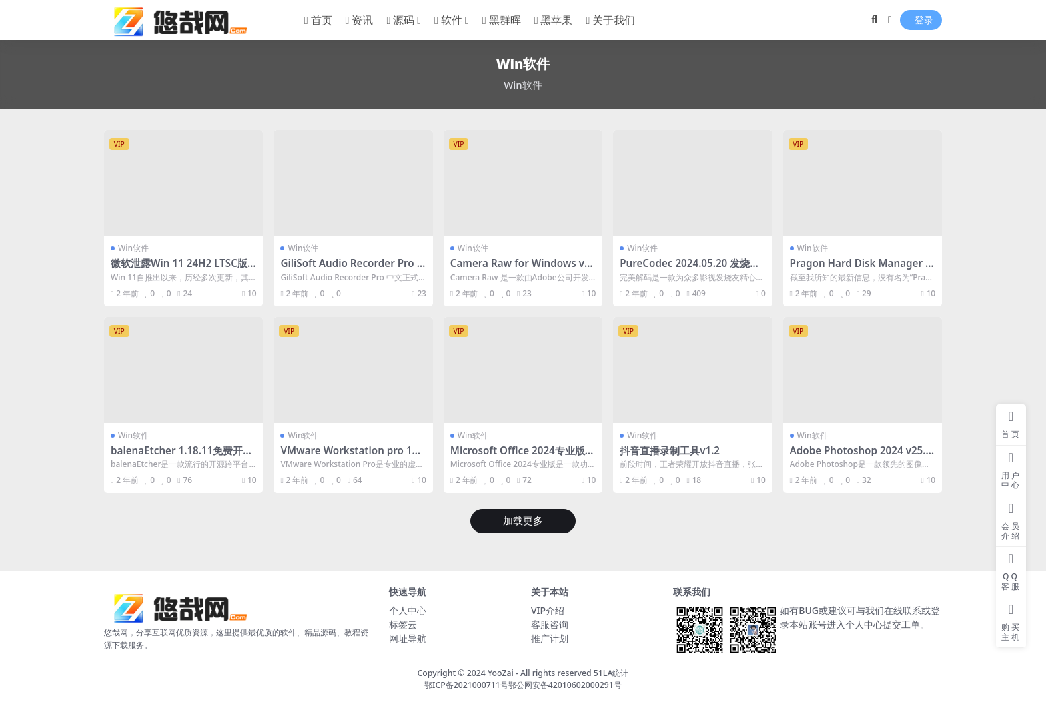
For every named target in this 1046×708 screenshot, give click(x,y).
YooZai (501, 673)
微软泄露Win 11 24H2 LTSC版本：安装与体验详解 (179, 269)
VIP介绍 (547, 610)
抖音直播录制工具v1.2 (670, 450)
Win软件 (133, 248)
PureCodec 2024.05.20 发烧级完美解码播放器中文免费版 (690, 269)
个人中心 (407, 610)
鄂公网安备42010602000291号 (565, 685)
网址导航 (407, 638)
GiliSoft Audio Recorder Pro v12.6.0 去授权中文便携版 (351, 269)
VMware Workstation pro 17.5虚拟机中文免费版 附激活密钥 (350, 456)
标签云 (403, 624)
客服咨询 (549, 624)
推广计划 (549, 638)
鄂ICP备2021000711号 (466, 685)
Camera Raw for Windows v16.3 (520, 269)
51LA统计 (611, 673)
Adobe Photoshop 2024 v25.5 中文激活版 (861, 456)
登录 (921, 20)
